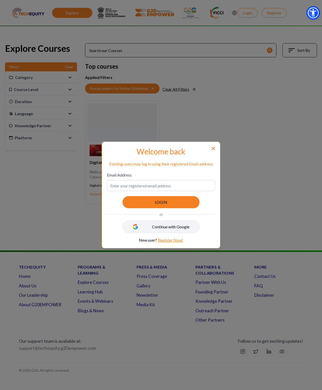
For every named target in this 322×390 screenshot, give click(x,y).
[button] (313, 12)
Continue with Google (170, 226)
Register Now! (170, 240)
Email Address (119, 174)
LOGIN (161, 202)
